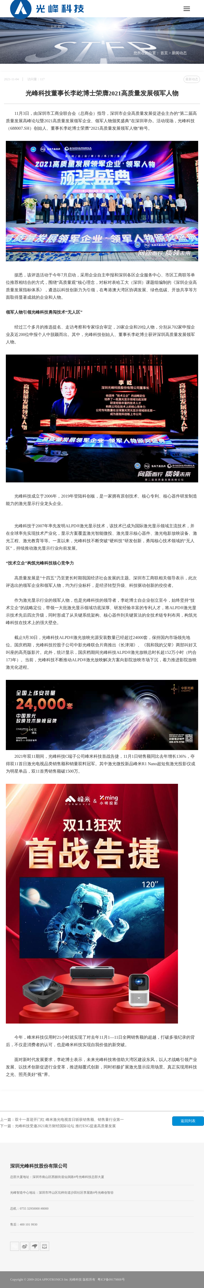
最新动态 (191, 79)
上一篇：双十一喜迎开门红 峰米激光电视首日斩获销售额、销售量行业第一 (62, 1120)
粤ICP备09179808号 (111, 1279)
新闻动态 (179, 53)
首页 (164, 53)
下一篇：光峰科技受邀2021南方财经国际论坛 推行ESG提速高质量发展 (58, 1126)
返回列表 (188, 1121)
